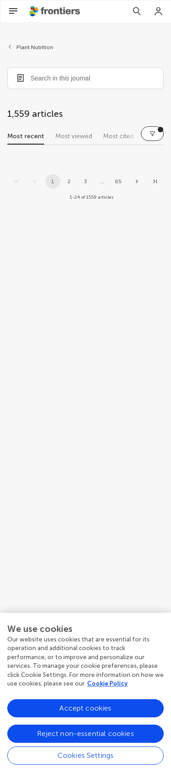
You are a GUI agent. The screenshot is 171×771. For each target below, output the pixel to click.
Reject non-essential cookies (85, 736)
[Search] (136, 11)
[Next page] (137, 181)
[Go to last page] (155, 181)
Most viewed (73, 136)
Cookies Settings (85, 758)
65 (118, 181)
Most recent (25, 136)
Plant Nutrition (34, 47)
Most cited (118, 136)
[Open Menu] (13, 11)
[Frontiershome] (56, 11)
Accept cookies (85, 711)
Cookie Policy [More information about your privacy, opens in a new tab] (107, 686)
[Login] (158, 11)
